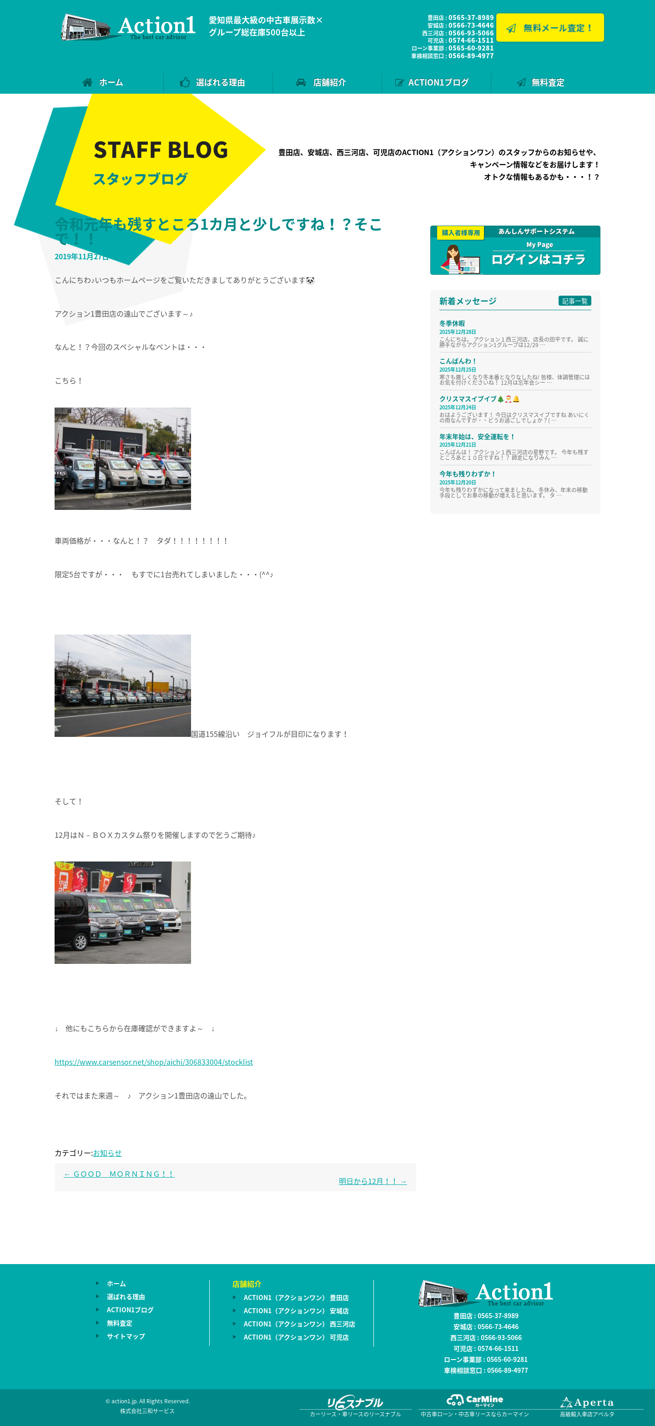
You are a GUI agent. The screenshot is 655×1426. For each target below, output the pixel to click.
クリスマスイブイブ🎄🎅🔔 (479, 398)
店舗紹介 (329, 82)
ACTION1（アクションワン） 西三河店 (299, 1323)
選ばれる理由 (220, 82)
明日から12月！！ (373, 1180)
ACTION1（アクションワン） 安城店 (296, 1310)
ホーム (111, 82)
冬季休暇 (452, 323)
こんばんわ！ (458, 360)
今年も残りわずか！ (468, 473)
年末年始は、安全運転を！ (477, 436)
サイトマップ (126, 1336)
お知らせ (107, 1152)
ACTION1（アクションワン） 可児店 (296, 1337)
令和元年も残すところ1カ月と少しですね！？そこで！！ (219, 231)
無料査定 (548, 82)
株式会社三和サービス (147, 1411)
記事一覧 (575, 300)
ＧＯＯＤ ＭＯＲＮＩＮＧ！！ (119, 1173)
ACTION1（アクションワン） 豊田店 (296, 1297)
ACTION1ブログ (438, 82)
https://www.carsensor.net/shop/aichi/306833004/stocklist (154, 1061)
